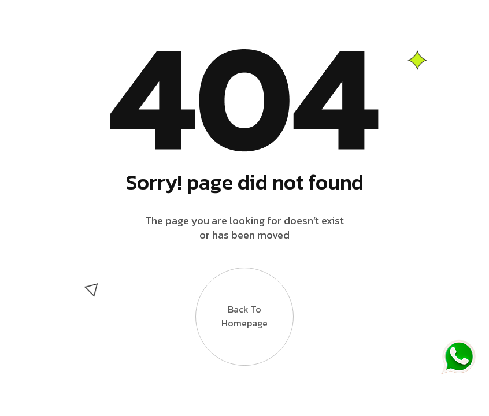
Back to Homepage (244, 308)
